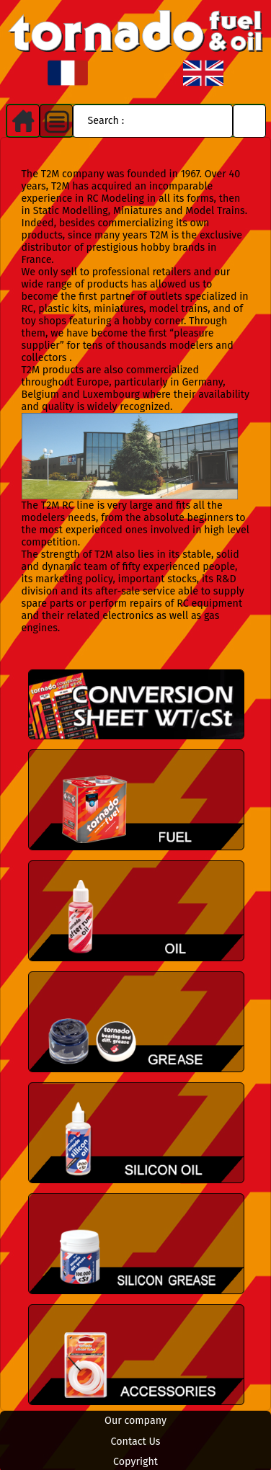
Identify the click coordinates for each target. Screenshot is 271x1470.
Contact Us (136, 1441)
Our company (135, 1421)
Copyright (135, 1462)
